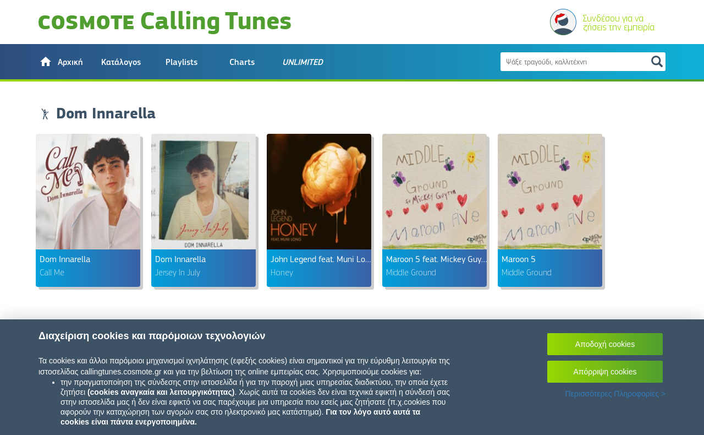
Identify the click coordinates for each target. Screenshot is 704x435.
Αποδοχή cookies (605, 344)
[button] (60, 61)
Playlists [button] (181, 62)
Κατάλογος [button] (121, 62)
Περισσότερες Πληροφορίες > (615, 393)
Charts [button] (242, 62)
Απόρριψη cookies (605, 371)
